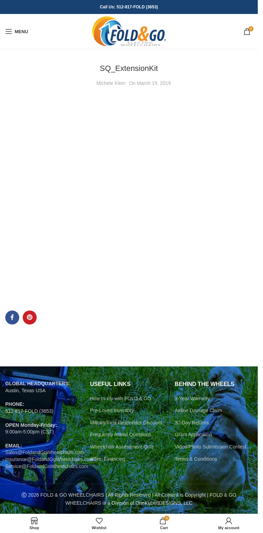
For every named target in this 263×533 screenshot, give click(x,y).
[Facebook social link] (12, 317)
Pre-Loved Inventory (112, 410)
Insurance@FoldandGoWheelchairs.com (49, 459)
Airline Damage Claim (198, 410)
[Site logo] (129, 31)
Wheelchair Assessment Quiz (122, 447)
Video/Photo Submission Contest (210, 447)
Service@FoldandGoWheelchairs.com (46, 466)
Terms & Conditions (196, 459)
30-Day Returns (192, 422)
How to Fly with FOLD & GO (120, 398)
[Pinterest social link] (30, 317)
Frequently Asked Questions (120, 434)
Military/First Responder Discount (126, 422)
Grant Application (193, 434)
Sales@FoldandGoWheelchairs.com (44, 452)
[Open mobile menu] (16, 31)
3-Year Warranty (192, 398)
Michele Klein (110, 83)
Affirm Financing (107, 459)
